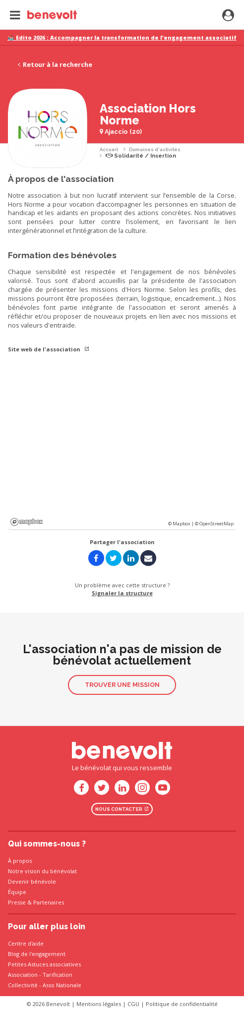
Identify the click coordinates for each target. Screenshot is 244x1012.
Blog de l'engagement (36, 953)
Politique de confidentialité (182, 1004)
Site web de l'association (49, 349)
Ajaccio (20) (121, 131)
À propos (20, 860)
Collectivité (23, 985)
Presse (17, 902)
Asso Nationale (62, 985)
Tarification (57, 974)
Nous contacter (122, 809)
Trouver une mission (122, 684)
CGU (133, 1004)
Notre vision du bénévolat (42, 871)
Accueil (109, 149)
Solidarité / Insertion (141, 156)
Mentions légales (98, 1004)
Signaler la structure (122, 593)
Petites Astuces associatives (44, 964)
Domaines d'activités (155, 149)
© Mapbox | (181, 523)
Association (23, 974)
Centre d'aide (26, 943)
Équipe (17, 892)
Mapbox (26, 522)
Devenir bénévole (32, 881)
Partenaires (48, 902)
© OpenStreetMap (214, 523)
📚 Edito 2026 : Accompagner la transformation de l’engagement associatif (122, 37)
